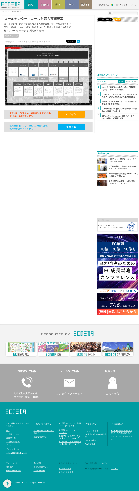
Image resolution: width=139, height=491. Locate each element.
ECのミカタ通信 (66, 472)
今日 (122, 81)
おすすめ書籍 (90, 440)
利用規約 (9, 467)
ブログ (8, 445)
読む (31, 4)
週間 (128, 81)
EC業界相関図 (65, 469)
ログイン (103, 463)
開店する (85, 4)
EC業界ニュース (13, 434)
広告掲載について (41, 467)
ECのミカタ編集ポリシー (16, 453)
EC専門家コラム (13, 442)
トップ (3, 11)
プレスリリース (12, 449)
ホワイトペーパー (13, 11)
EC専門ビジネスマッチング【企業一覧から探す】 (70, 443)
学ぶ (72, 4)
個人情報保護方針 (13, 471)
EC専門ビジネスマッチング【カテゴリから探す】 (70, 437)
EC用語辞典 (90, 444)
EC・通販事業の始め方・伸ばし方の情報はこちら (121, 432)
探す (58, 4)
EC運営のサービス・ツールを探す (70, 431)
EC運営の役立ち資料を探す (95, 435)
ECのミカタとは (13, 463)
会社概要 (37, 463)
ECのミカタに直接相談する (121, 437)
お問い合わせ (39, 471)
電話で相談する (40, 437)
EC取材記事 (11, 438)
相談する (44, 4)
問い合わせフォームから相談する (44, 432)
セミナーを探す (91, 431)
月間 (134, 81)
